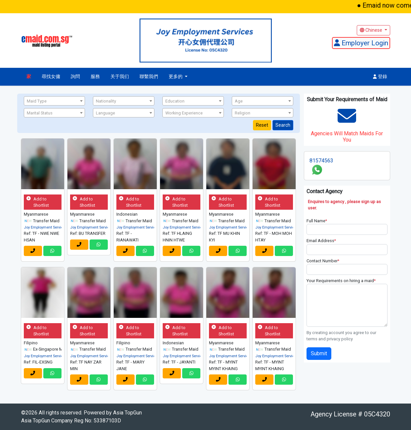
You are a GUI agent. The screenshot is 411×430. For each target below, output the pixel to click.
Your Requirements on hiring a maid (341, 280)
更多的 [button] (176, 76)
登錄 (380, 76)
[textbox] (54, 101)
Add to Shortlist (37, 202)
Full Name (317, 220)
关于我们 (119, 76)
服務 (95, 76)
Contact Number (323, 260)
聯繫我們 (149, 76)
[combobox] (54, 101)
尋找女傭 (51, 76)
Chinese (371, 30)
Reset (262, 125)
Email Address (321, 240)
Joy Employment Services (45, 227)
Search (282, 125)
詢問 (75, 76)
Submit (319, 353)
